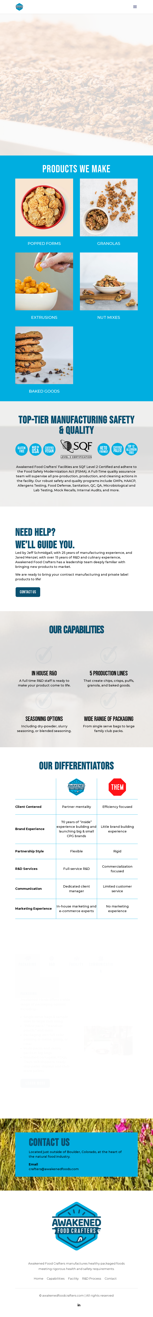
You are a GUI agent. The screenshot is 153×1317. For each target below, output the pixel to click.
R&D (52, 966)
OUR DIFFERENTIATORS (77, 129)
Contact (111, 1280)
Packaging (27, 966)
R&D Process (91, 1280)
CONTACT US (28, 593)
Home (38, 1280)
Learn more (36, 1085)
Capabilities (56, 1280)
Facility (76, 966)
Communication (101, 970)
